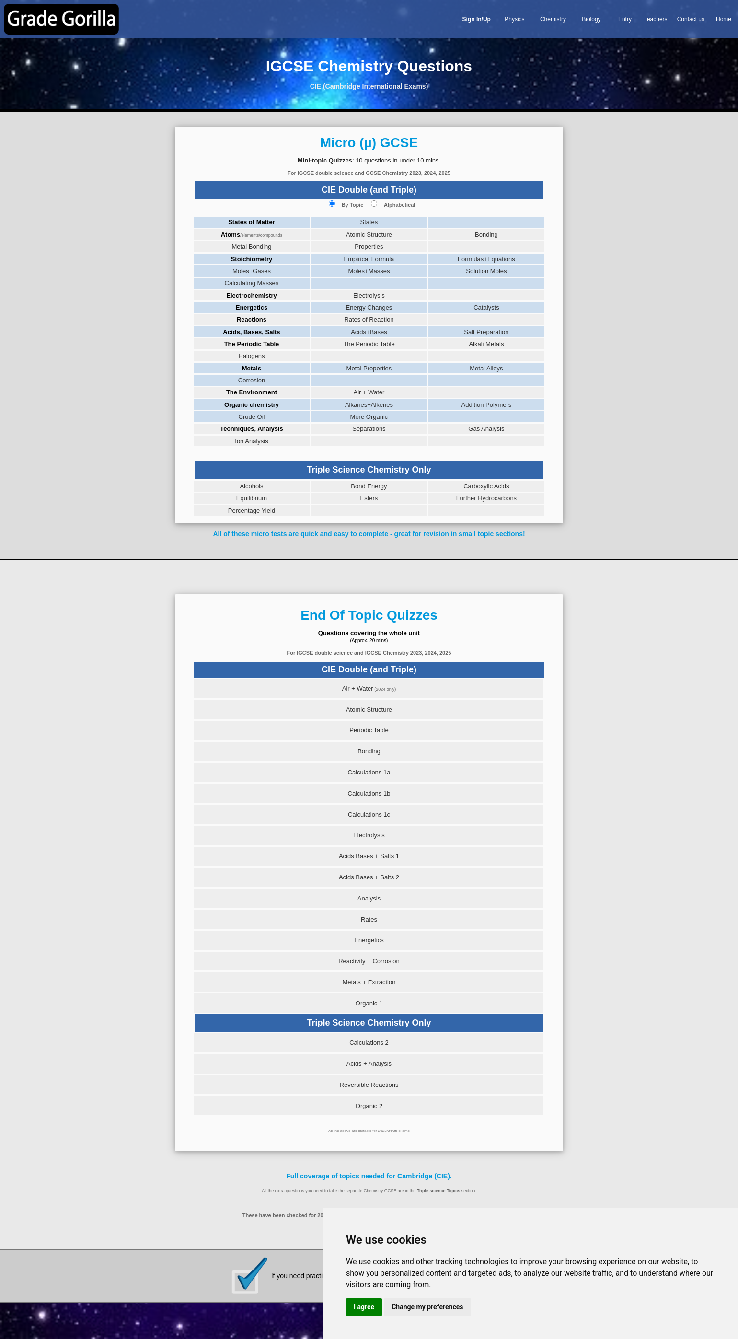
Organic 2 (369, 1105)
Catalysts (486, 307)
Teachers (656, 19)
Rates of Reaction (368, 319)
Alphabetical (399, 205)
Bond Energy (369, 486)
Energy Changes (369, 307)
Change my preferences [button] (427, 1307)
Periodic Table (368, 730)
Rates (369, 919)
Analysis (369, 898)
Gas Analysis (486, 428)
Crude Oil (252, 416)
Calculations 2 (369, 1042)
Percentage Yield (251, 510)
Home (723, 19)
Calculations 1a (369, 772)
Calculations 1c (369, 814)
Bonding (486, 234)
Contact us (690, 19)
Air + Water (368, 392)
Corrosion (251, 380)
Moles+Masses (369, 271)
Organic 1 (369, 1003)
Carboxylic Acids (486, 486)
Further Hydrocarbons (486, 498)
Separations (368, 428)
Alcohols (251, 486)
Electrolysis (369, 295)
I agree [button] (364, 1307)
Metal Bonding (251, 246)
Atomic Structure (369, 234)
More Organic (369, 416)
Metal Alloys (486, 368)
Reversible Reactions (369, 1084)
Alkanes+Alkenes (369, 404)
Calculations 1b (369, 793)
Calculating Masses (252, 283)
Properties (369, 246)
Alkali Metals (486, 343)
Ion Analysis (251, 441)
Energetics (368, 940)
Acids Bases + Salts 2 (369, 877)
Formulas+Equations (486, 259)
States (369, 222)
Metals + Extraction (369, 982)
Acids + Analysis (369, 1063)
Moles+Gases (251, 271)
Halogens (252, 355)
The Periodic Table (368, 343)
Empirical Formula (369, 259)
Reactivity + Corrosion (369, 961)
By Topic (353, 205)
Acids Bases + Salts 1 (369, 856)
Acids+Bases (369, 331)
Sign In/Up (476, 19)
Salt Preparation (486, 331)
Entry (625, 19)
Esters (369, 498)
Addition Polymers (486, 404)
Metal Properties (369, 368)
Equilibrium (251, 498)
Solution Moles (486, 271)
